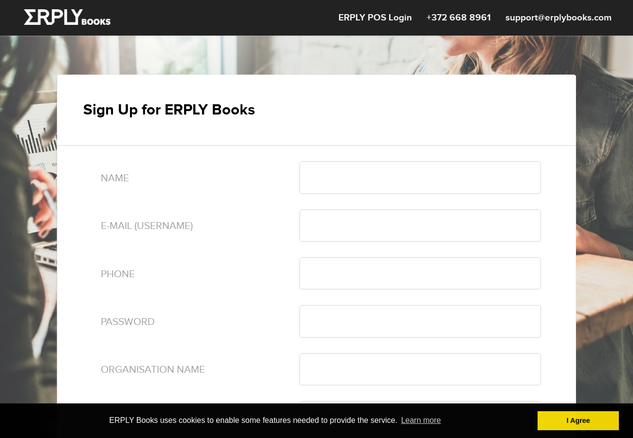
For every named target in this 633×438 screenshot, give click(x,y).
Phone (118, 274)
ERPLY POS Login (375, 17)
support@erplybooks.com (558, 17)
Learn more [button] (421, 420)
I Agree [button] (578, 420)
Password (128, 322)
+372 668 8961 (459, 17)
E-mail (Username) (147, 226)
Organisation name (153, 369)
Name (115, 178)
